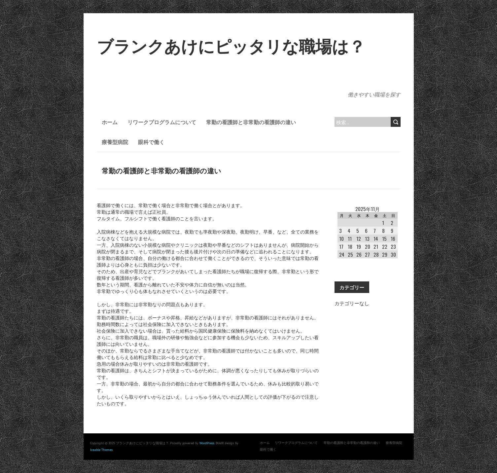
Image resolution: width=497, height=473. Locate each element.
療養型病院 (115, 142)
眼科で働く (151, 142)
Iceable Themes (101, 450)
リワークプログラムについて (161, 122)
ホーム (110, 122)
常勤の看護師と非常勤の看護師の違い (251, 122)
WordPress (206, 443)
